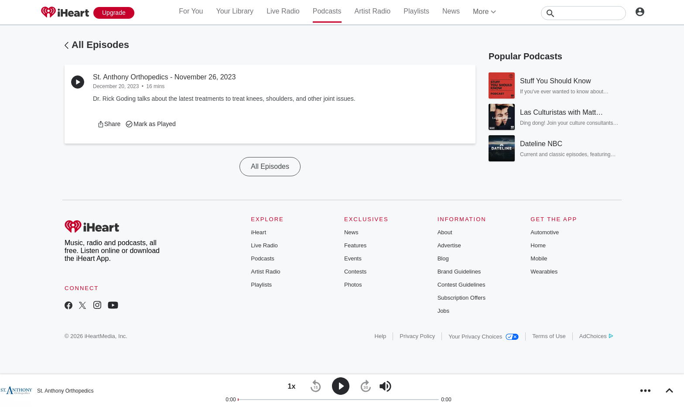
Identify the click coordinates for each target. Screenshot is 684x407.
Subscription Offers (462, 297)
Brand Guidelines (459, 271)
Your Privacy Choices (483, 336)
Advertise (449, 245)
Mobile (538, 258)
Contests (355, 271)
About (445, 232)
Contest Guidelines (462, 284)
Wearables (543, 271)
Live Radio (283, 11)
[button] (109, 124)
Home (538, 245)
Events (353, 258)
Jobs (443, 311)
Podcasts (327, 11)
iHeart (258, 232)
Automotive (544, 232)
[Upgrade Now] (113, 13)
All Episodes (100, 44)
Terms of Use (549, 336)
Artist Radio (373, 11)
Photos (353, 284)
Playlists (416, 11)
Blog (443, 258)
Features (355, 245)
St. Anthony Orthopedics (65, 391)
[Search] (583, 13)
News (451, 11)
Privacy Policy (417, 336)
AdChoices (596, 336)
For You (191, 11)
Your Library (234, 11)
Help (380, 336)
